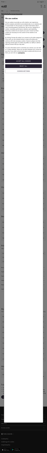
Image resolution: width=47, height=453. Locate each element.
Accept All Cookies (23, 61)
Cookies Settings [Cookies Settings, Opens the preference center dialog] (23, 71)
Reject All (23, 66)
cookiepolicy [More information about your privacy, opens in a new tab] (21, 53)
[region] (23, 219)
